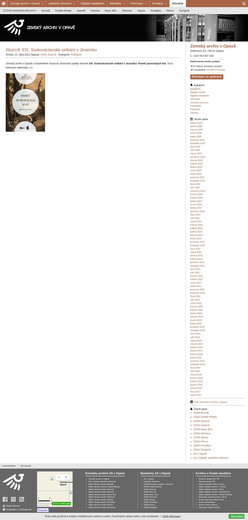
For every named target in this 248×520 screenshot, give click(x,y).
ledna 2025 (195, 174)
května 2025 (196, 163)
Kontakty (157, 3)
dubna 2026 (196, 126)
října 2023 (195, 214)
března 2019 (196, 354)
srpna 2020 (196, 303)
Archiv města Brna (207, 502)
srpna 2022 (196, 252)
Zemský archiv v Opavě (25, 3)
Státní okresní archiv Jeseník (101, 489)
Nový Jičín (111, 10)
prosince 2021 (197, 262)
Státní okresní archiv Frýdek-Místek (104, 487)
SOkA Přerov (200, 441)
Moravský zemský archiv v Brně (213, 497)
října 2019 (195, 333)
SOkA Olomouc (202, 433)
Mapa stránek (13, 505)
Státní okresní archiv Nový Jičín (102, 494)
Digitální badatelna (92, 3)
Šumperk (184, 10)
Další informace (171, 516)
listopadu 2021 (197, 265)
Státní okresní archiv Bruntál (100, 484)
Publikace (195, 109)
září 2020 (195, 299)
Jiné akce (195, 99)
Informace (136, 3)
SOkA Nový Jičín (202, 429)
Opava (141, 10)
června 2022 (196, 255)
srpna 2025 (196, 153)
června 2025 (196, 160)
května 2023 (196, 228)
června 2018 (196, 378)
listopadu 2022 (197, 245)
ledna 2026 (195, 136)
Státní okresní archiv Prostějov (101, 502)
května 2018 (196, 381)
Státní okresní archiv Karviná (101, 492)
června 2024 (196, 194)
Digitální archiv (197, 92)
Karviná (95, 10)
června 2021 (196, 276)
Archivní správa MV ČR (209, 479)
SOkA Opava (200, 437)
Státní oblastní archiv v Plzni (211, 489)
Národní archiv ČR (207, 481)
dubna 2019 (196, 350)
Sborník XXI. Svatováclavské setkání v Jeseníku (51, 49)
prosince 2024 (197, 177)
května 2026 (196, 123)
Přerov (170, 10)
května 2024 (196, 197)
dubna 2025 (196, 167)
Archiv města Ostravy (208, 505)
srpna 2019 (196, 340)
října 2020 (195, 296)
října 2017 (195, 391)
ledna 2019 (195, 357)
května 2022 (196, 259)
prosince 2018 (197, 361)
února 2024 (196, 204)
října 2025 (195, 146)
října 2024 (195, 184)
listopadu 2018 (197, 364)
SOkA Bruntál (201, 412)
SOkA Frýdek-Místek (205, 416)
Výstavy (194, 112)
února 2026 (196, 133)
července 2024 (197, 191)
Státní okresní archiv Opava (100, 500)
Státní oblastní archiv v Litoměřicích (214, 492)
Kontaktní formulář (215, 69)
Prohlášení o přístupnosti (18, 509)
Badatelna (195, 89)
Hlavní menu (9, 466)
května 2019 (196, 347)
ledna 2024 (195, 207)
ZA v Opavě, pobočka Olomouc (211, 457)
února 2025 (196, 170)
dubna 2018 (196, 384)
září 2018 (195, 371)
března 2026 (196, 129)
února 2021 (196, 282)
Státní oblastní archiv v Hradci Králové (215, 494)
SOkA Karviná (201, 425)
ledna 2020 (195, 323)
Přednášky (195, 106)
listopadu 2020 (197, 293)
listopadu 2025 (197, 143)
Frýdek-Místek (63, 10)
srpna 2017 (196, 395)
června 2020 (196, 306)
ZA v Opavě (200, 453)
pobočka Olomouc (60, 3)
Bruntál (46, 10)
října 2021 (195, 269)
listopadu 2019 (197, 330)
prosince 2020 (197, 289)
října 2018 (195, 367)
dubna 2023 (196, 231)
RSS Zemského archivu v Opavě (210, 402)
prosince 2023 (197, 211)
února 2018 (196, 388)
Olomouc (127, 10)
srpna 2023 (196, 221)
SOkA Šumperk (202, 449)
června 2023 (196, 224)
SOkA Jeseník (201, 421)
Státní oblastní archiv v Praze (212, 484)
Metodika (115, 3)
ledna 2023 (195, 238)
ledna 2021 (195, 286)
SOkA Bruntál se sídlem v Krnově (158, 484)
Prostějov (155, 10)
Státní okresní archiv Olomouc (101, 497)
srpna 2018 (196, 374)
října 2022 (195, 248)
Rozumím (237, 516)
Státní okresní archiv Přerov (100, 505)
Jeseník (81, 10)
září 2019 (195, 337)
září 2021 (195, 272)
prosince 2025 (197, 140)
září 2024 (195, 187)
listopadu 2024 (197, 180)
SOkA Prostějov (202, 445)
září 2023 (195, 218)
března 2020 (196, 316)
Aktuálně (177, 3)
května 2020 (196, 310)
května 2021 (196, 279)
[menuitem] (26, 3)
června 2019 (196, 344)
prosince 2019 (197, 327)
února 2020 (196, 320)
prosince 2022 (197, 242)
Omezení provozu (199, 102)
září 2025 (195, 150)
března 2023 (196, 235)
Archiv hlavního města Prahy (211, 500)
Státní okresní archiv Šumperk (101, 507)
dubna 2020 (196, 313)
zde (31, 67)
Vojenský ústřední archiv (209, 507)
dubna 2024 (196, 201)
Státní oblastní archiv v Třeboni (212, 487)
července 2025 (197, 157)
